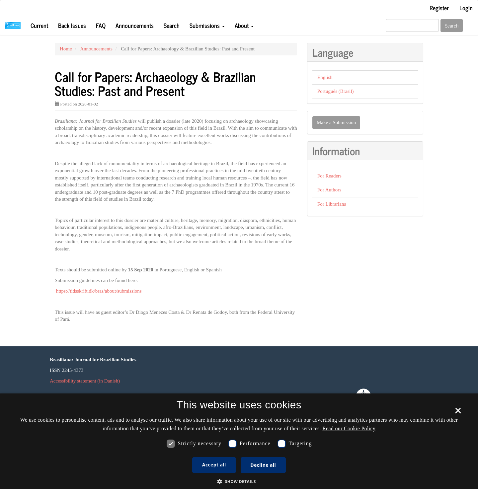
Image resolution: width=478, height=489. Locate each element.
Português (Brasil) (335, 91)
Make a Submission (336, 122)
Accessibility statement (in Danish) (85, 381)
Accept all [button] (214, 464)
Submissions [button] (207, 25)
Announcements (135, 25)
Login (466, 8)
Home (66, 48)
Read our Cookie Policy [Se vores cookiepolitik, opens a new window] (348, 428)
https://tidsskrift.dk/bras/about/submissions (99, 291)
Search (172, 25)
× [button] (458, 413)
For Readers (329, 175)
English (325, 77)
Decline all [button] (263, 465)
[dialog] (239, 441)
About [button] (244, 25)
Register (439, 8)
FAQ (101, 25)
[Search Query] (412, 25)
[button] (239, 481)
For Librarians (331, 204)
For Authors (329, 189)
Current (39, 25)
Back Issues (72, 25)
